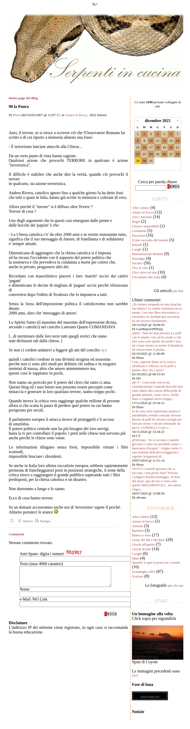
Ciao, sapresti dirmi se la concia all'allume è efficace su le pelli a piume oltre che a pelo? (154, 366)
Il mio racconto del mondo (150, 240)
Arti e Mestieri (142, 217)
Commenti (139, 231)
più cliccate (175, 585)
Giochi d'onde (141, 549)
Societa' (137, 263)
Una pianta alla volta (146, 277)
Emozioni (138, 235)
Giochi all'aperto (143, 544)
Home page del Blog (23, 98)
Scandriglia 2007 (143, 572)
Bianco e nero (141, 535)
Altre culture (140, 208)
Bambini (138, 530)
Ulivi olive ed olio (144, 272)
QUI (104, 350)
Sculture (137, 576)
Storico (25, 521)
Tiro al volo (140, 268)
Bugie (136, 221)
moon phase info (149, 696)
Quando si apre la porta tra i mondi (156, 562)
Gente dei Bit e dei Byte (148, 540)
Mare (135, 558)
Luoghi (137, 249)
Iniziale (137, 245)
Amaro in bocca (76, 115)
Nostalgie (138, 258)
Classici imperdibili (145, 226)
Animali (137, 526)
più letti (178, 291)
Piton (16, 115)
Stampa (42, 521)
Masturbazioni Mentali (147, 254)
